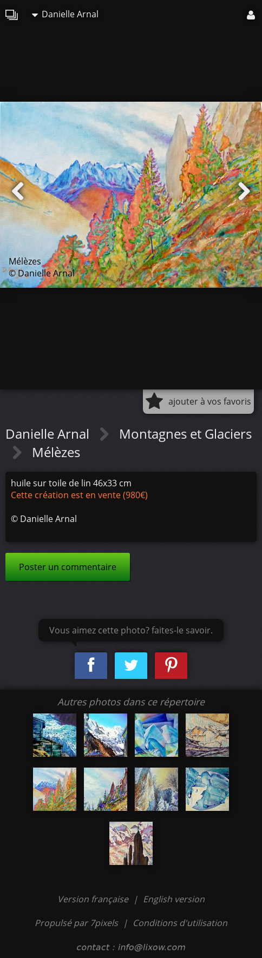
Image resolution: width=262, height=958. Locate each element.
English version (174, 899)
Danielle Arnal (65, 14)
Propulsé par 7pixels (76, 923)
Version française (93, 899)
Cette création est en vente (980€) (79, 495)
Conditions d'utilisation (180, 923)
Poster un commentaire (67, 567)
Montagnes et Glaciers (185, 433)
